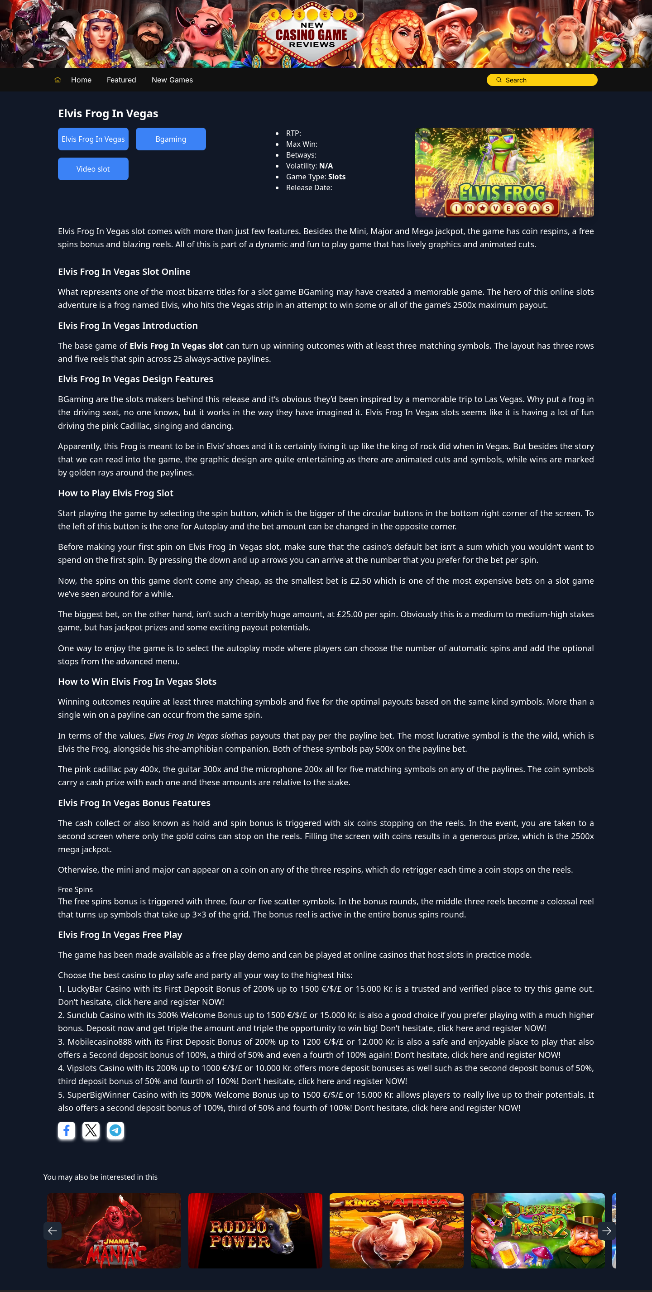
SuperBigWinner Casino (112, 1094)
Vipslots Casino (96, 1067)
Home (81, 79)
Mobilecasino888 (99, 1041)
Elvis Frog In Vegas (93, 139)
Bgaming (170, 139)
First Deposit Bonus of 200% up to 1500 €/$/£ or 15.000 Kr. (278, 988)
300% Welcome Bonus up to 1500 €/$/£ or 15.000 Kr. (257, 1014)
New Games (172, 79)
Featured (121, 79)
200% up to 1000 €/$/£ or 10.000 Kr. (224, 1067)
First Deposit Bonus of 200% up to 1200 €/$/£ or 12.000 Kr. (280, 1041)
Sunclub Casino (96, 1014)
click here (133, 1001)
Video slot (93, 169)
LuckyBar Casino (99, 988)
